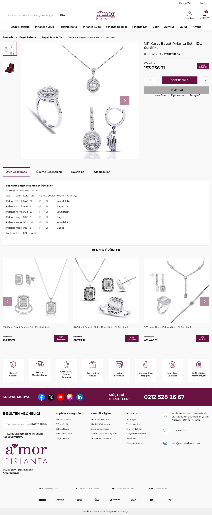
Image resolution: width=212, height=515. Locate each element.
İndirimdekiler (134, 428)
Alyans (197, 27)
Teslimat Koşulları (100, 419)
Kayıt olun (39, 424)
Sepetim (131, 438)
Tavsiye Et (195, 95)
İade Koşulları (101, 172)
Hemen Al (177, 90)
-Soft (85, 511)
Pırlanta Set (139, 27)
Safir (156, 27)
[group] (80, 100)
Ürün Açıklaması (16, 172)
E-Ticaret (94, 511)
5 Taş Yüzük (62, 424)
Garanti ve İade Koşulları (104, 433)
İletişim (204, 3)
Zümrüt (169, 27)
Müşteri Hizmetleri (136, 433)
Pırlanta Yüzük (44, 27)
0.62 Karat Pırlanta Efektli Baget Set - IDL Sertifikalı (100, 327)
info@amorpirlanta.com (186, 443)
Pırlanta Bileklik (116, 27)
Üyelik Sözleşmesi (100, 424)
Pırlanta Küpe (92, 27)
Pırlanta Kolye (68, 27)
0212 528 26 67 (164, 397)
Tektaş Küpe (62, 428)
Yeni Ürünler (133, 424)
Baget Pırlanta (20, 27)
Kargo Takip (186, 3)
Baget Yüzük (63, 438)
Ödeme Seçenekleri (49, 172)
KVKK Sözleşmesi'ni (19, 433)
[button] (124, 100)
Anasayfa (8, 37)
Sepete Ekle (179, 80)
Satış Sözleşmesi (100, 428)
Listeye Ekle (159, 95)
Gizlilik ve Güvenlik (101, 438)
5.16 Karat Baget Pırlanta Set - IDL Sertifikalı (26, 327)
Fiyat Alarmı (177, 95)
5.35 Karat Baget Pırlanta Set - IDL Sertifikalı (167, 327)
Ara (62, 15)
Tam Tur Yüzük (64, 433)
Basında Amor (134, 443)
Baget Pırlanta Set (52, 37)
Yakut (183, 27)
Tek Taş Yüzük (63, 419)
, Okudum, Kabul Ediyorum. (23, 435)
